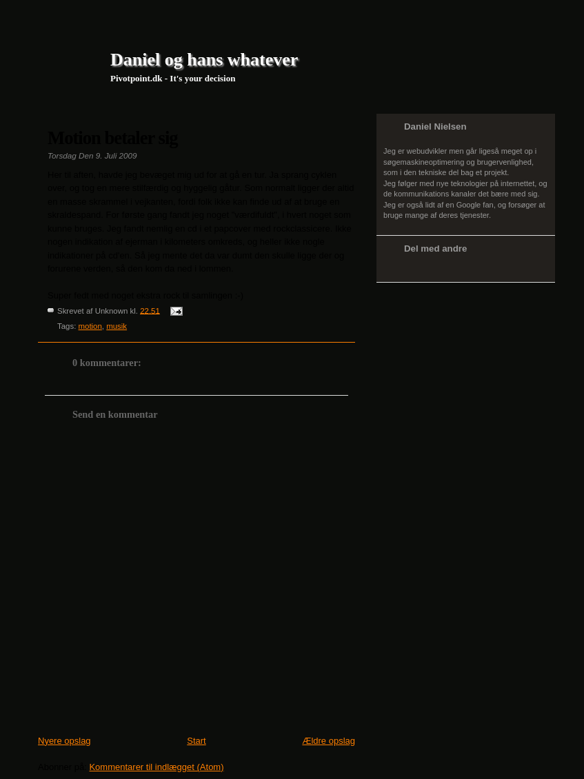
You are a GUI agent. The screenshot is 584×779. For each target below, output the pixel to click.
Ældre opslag (328, 741)
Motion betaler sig (113, 138)
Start (196, 741)
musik (116, 326)
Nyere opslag (64, 741)
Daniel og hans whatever (204, 60)
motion (90, 326)
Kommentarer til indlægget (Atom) (156, 767)
